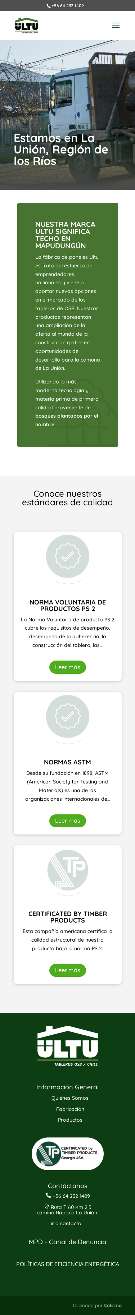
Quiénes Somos (70, 1098)
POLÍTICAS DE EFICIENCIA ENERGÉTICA (67, 1264)
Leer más (67, 667)
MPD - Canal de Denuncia (67, 1242)
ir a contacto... (68, 1223)
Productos (70, 1120)
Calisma (113, 1305)
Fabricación (70, 1109)
